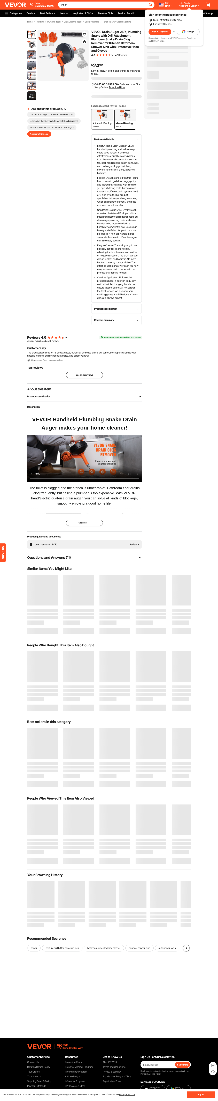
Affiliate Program (73, 1076)
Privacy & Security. (127, 1094)
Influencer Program (75, 1081)
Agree (201, 1094)
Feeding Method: (100, 105)
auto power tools (167, 948)
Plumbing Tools (54, 22)
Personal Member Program (79, 1066)
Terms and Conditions (186, 38)
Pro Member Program (76, 1071)
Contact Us (33, 1062)
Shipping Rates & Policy (39, 1081)
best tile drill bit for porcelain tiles (62, 948)
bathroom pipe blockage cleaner (103, 948)
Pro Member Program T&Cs (117, 1076)
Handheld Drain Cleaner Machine (117, 22)
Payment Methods (36, 1085)
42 (50, 341)
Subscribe (182, 1064)
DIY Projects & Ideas (75, 1085)
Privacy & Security (112, 1071)
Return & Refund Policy (38, 1066)
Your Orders (33, 1071)
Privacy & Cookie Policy (151, 1074)
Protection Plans (73, 1062)
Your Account (34, 1076)
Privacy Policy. (158, 41)
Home (30, 22)
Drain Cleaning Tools (73, 22)
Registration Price (112, 1081)
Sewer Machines (92, 22)
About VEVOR (110, 1062)
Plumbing (40, 22)
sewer (34, 948)
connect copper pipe (139, 948)
